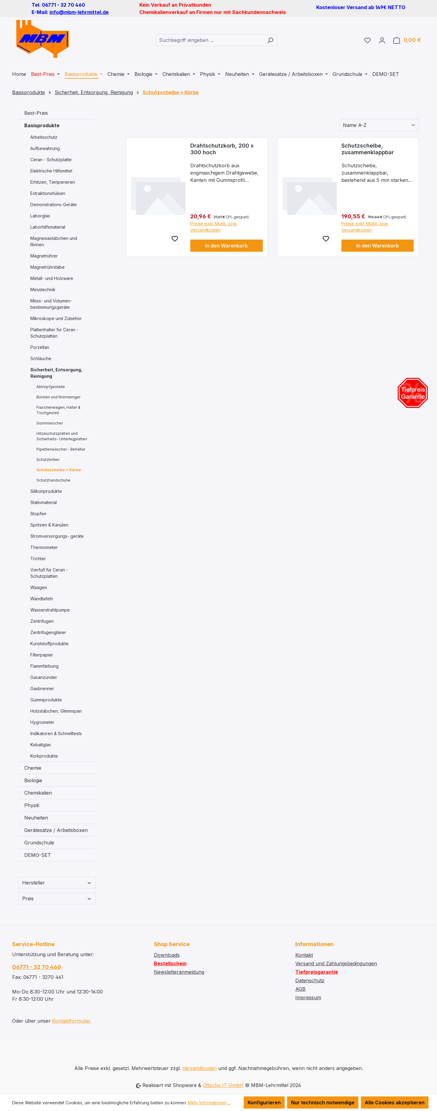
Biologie (33, 780)
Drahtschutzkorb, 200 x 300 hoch (222, 148)
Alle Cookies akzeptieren (395, 1102)
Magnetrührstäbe (47, 267)
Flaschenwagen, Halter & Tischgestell (58, 410)
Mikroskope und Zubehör (56, 318)
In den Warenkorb (226, 246)
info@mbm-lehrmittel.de (79, 12)
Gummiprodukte (46, 699)
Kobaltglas (40, 744)
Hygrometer (42, 722)
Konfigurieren (264, 1102)
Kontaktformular (71, 1021)
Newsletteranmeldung (179, 972)
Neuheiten (36, 818)
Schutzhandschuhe (53, 480)
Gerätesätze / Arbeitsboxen (56, 830)
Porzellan (39, 347)
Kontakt (304, 955)
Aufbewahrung (45, 148)
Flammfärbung (44, 666)
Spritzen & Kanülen (49, 524)
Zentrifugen (42, 621)
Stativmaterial (43, 502)
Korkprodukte (44, 755)
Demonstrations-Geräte (53, 204)
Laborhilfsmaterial (47, 227)
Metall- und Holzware (51, 278)
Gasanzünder (43, 677)
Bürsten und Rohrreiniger (58, 397)
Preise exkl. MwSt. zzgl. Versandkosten (213, 227)
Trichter (38, 558)
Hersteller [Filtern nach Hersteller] (57, 883)
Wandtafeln (41, 598)
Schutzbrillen (47, 459)
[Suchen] (270, 40)
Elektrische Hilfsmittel (51, 170)
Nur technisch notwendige (322, 1102)
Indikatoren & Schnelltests (56, 733)
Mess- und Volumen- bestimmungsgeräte (51, 304)
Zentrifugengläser (48, 632)
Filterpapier (41, 654)
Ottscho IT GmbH (223, 1085)
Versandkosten (199, 1068)
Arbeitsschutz (43, 137)
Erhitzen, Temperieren (52, 182)
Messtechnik (43, 289)
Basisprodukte (41, 125)
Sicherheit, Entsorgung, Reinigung (56, 373)
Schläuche (40, 358)
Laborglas (40, 215)
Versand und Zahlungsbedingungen (336, 963)
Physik (31, 805)
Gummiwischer (49, 423)
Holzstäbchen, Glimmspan (56, 711)
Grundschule (39, 843)
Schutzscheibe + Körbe (58, 470)
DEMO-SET (37, 855)
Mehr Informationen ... (209, 1102)
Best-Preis (36, 113)
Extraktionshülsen (47, 193)
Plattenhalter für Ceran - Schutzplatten (54, 333)
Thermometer (44, 547)
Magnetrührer (44, 255)
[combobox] (209, 40)
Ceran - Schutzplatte (51, 159)
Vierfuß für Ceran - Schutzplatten (49, 573)
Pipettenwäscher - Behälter (60, 449)
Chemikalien (38, 793)
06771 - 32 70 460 (36, 967)
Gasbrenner (42, 688)
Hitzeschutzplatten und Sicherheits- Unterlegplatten (61, 436)
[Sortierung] (379, 125)
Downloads (167, 955)
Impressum (308, 997)
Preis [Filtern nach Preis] (57, 898)
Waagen (38, 587)
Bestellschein (170, 963)
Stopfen (38, 513)
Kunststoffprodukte (49, 643)
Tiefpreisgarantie (316, 972)
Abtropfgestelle (50, 386)
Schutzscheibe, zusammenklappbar (367, 148)
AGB (300, 989)
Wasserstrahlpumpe (50, 609)
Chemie (32, 768)
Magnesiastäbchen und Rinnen (53, 241)
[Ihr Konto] (382, 40)
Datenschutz (309, 980)
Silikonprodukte (46, 491)
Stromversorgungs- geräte (57, 536)
